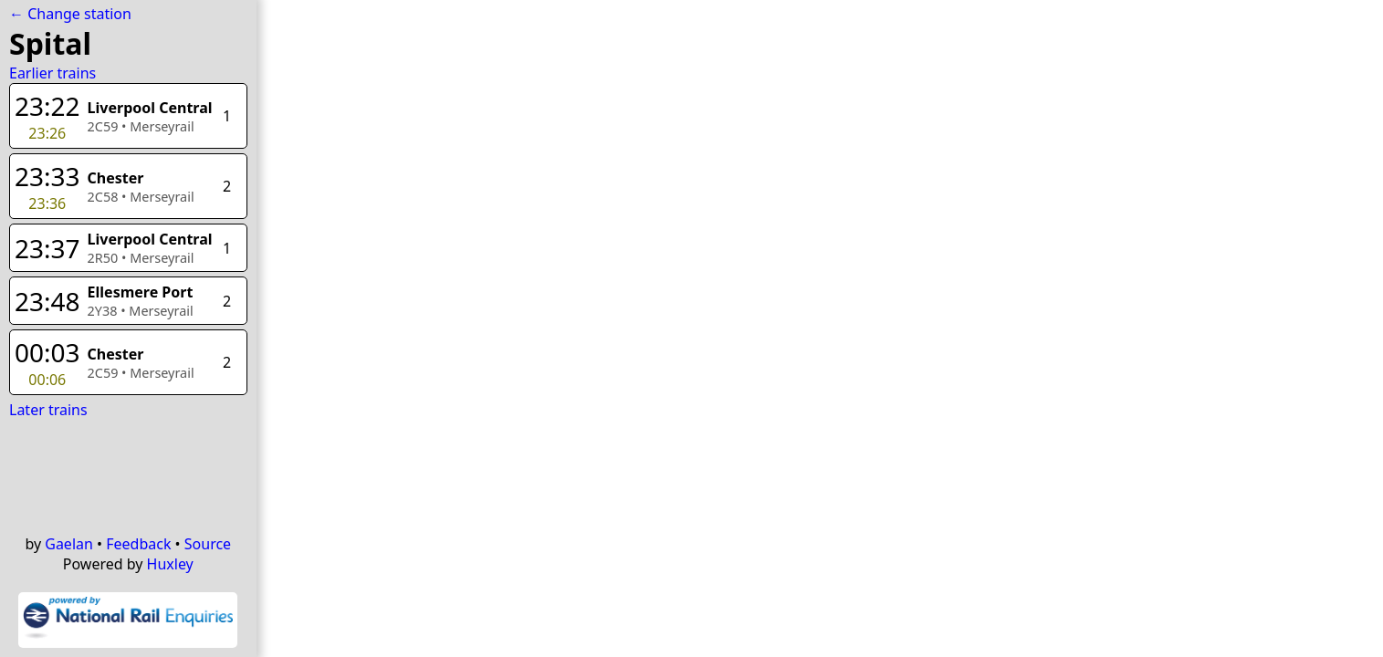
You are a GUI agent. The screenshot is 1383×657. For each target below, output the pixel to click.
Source (207, 544)
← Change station (70, 14)
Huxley (170, 564)
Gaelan (69, 544)
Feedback (138, 544)
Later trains (48, 410)
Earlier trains (52, 73)
